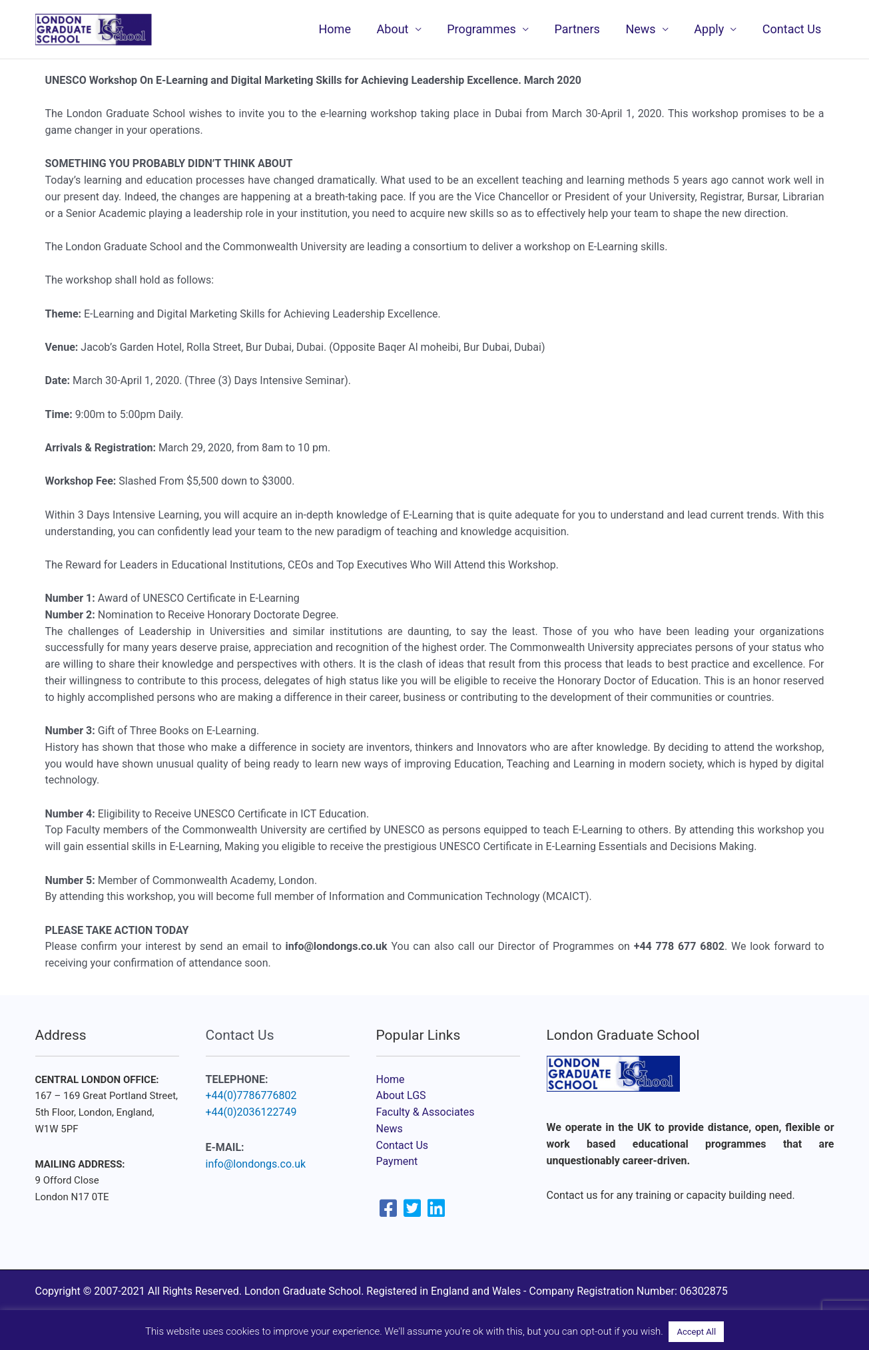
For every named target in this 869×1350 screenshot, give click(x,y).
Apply (711, 29)
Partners (583, 29)
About (402, 29)
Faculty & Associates (425, 1112)
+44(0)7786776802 (251, 1095)
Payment (397, 1161)
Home (346, 29)
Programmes (489, 29)
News (645, 29)
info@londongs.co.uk (256, 1164)
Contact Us (792, 29)
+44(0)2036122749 (251, 1112)
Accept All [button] (696, 1332)
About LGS (401, 1095)
